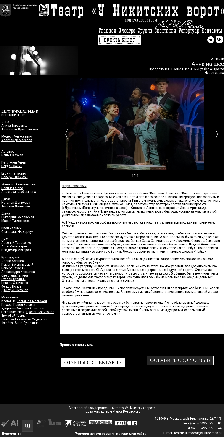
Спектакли (165, 31)
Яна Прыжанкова (106, 211)
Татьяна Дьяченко (15, 206)
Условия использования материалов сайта (110, 433)
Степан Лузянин (13, 279)
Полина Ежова (12, 188)
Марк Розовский (74, 186)
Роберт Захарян (13, 268)
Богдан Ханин (11, 166)
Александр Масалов (16, 140)
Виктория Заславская (17, 217)
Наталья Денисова (15, 202)
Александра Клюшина (18, 272)
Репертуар (189, 31)
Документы (11, 433)
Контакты (211, 31)
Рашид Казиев (12, 155)
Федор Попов (11, 286)
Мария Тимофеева (15, 221)
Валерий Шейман (14, 177)
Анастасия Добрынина (18, 191)
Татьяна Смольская (32, 301)
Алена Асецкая (13, 261)
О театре (127, 31)
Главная (107, 31)
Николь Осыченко (14, 283)
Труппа (144, 31)
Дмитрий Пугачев (14, 290)
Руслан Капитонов (40, 312)
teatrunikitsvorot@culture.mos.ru (198, 433)
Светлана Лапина (14, 275)
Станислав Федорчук (17, 232)
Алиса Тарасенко (14, 125)
